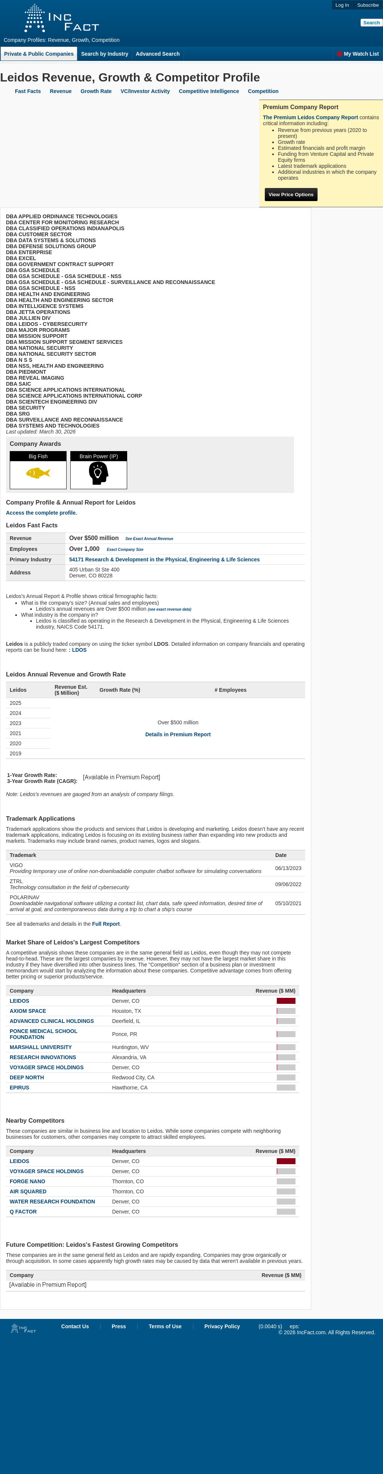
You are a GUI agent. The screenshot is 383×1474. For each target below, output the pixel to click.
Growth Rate (95, 91)
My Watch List (358, 54)
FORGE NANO (27, 1181)
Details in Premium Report (178, 734)
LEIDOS (19, 1001)
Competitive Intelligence (209, 91)
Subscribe (368, 5)
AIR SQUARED (28, 1191)
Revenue (60, 91)
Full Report (106, 924)
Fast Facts (28, 91)
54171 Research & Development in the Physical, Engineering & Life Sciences (164, 559)
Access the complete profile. (41, 513)
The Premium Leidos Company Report (310, 117)
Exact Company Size (125, 550)
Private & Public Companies (39, 54)
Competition (263, 91)
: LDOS (77, 650)
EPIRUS (19, 1088)
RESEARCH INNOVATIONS (43, 1057)
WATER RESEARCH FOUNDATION (52, 1202)
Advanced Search (158, 54)
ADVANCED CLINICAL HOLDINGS (52, 1021)
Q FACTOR (23, 1212)
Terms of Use (165, 1326)
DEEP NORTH (27, 1077)
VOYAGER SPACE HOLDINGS (47, 1067)
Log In (342, 5)
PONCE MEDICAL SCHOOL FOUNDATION (43, 1034)
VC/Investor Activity (145, 91)
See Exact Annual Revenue (149, 539)
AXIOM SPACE (28, 1011)
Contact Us (75, 1326)
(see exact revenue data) (169, 609)
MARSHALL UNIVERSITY (41, 1047)
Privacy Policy (222, 1326)
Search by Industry (104, 54)
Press (119, 1326)
